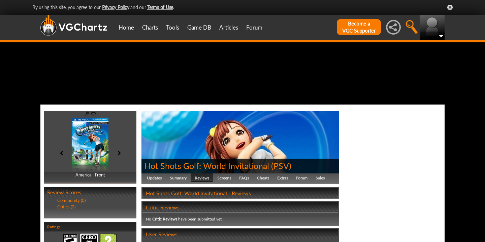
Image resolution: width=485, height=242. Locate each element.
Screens (224, 209)
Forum (254, 27)
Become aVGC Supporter (359, 27)
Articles (228, 27)
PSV (281, 198)
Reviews (202, 209)
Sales (320, 209)
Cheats (263, 209)
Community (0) (71, 232)
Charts (150, 27)
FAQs (244, 209)
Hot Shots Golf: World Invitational (206, 198)
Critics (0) (66, 238)
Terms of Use (160, 7)
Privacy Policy (115, 7)
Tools (172, 27)
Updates (154, 209)
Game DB (199, 27)
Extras (282, 209)
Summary (178, 209)
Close (450, 7)
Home (126, 27)
